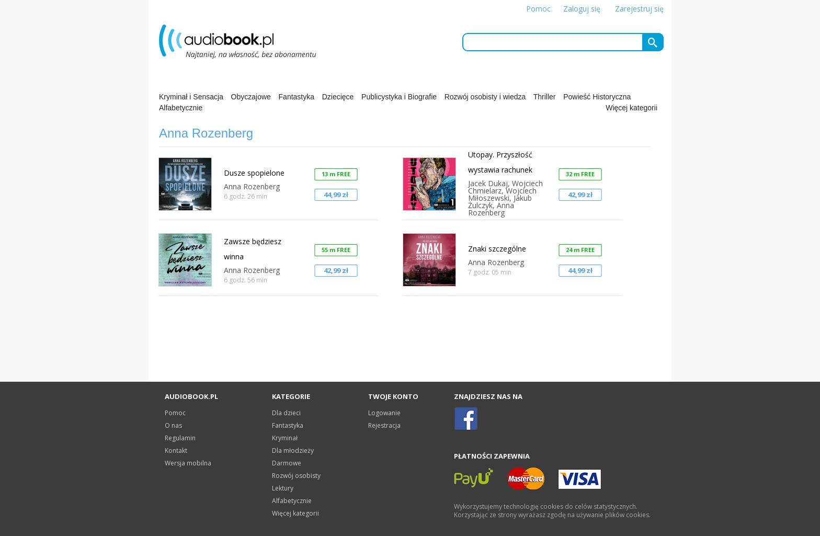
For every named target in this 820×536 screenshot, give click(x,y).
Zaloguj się (581, 9)
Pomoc (538, 9)
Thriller (544, 97)
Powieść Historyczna (597, 97)
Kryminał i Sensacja (191, 97)
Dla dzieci (286, 412)
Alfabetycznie (180, 108)
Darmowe (286, 463)
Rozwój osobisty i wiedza (485, 97)
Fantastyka (296, 97)
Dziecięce (338, 97)
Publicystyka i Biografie (399, 97)
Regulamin (180, 438)
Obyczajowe (251, 97)
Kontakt (176, 450)
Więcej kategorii (631, 108)
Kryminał (285, 438)
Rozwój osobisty (296, 475)
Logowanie (384, 412)
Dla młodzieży (293, 450)
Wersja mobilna (188, 463)
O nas (173, 425)
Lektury (282, 488)
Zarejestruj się (639, 9)
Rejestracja (384, 425)
